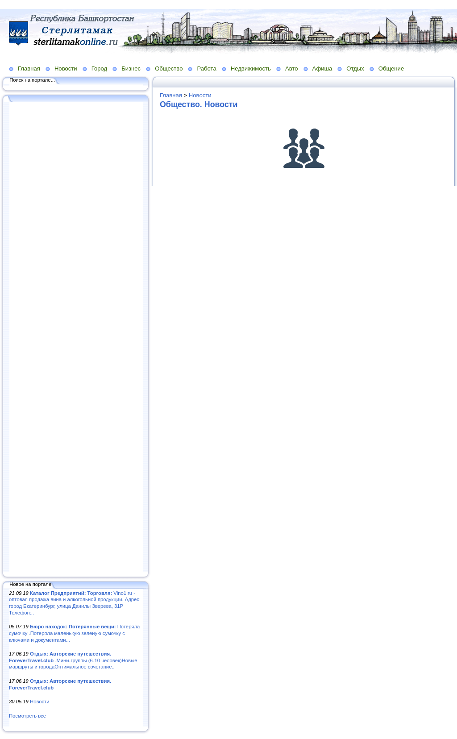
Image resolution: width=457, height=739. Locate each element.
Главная (29, 68)
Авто (291, 68)
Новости (65, 68)
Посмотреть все (27, 715)
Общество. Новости (199, 104)
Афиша (322, 68)
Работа (206, 68)
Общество (169, 68)
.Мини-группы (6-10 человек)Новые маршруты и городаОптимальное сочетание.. (73, 660)
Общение (391, 68)
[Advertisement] (76, 338)
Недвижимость (251, 68)
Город (99, 68)
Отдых (355, 68)
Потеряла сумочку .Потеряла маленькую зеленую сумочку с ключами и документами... (74, 633)
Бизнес (131, 68)
